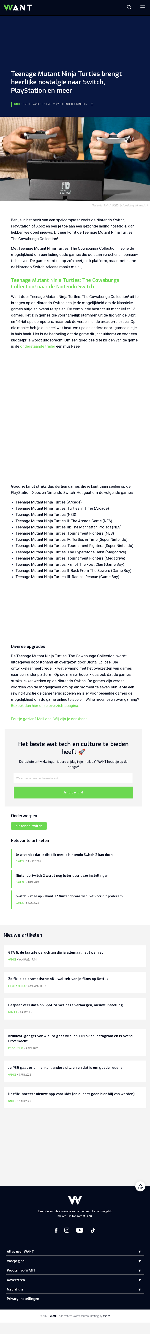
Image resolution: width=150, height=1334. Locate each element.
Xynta (106, 1316)
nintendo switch (29, 826)
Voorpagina (16, 1261)
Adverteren (16, 1280)
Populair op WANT (21, 1270)
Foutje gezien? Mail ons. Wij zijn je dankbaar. (49, 719)
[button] (136, 1251)
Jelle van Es (33, 104)
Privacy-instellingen (23, 1299)
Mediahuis (15, 1289)
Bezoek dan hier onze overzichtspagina (44, 705)
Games (18, 104)
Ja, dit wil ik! (73, 792)
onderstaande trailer (37, 346)
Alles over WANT (20, 1252)
